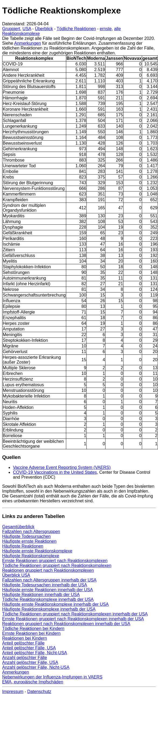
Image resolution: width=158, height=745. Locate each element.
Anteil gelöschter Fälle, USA (29, 648)
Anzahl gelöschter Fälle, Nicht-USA (35, 667)
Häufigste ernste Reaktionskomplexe (37, 551)
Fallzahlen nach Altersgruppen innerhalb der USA (49, 580)
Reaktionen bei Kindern (24, 638)
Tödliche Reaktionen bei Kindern (33, 628)
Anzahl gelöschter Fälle (24, 657)
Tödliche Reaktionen (76, 28)
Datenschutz (39, 691)
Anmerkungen (27, 43)
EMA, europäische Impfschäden (32, 682)
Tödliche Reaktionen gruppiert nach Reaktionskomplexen (56, 565)
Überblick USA (16, 575)
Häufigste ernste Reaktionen (29, 541)
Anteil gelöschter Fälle (23, 643)
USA (27, 28)
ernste (106, 28)
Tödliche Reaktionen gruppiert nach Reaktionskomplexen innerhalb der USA (75, 614)
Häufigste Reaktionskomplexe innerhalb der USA (49, 609)
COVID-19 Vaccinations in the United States (55, 472)
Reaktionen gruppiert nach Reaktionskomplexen (48, 570)
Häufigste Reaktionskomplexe (30, 555)
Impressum (12, 691)
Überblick (44, 28)
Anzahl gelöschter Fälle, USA (30, 662)
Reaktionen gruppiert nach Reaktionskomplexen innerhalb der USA (66, 623)
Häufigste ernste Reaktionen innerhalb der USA (47, 589)
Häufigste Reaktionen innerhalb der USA (41, 594)
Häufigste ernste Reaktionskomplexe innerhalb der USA (55, 604)
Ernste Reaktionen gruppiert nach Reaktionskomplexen (54, 560)
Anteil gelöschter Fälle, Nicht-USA (34, 652)
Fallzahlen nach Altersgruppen (31, 531)
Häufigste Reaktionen (22, 546)
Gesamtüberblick (18, 526)
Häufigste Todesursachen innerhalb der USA (44, 585)
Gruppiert (11, 28)
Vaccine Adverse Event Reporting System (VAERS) (62, 467)
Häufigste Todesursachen (26, 536)
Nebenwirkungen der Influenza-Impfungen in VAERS (52, 677)
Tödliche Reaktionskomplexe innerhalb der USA (48, 599)
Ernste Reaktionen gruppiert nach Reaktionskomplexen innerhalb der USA (73, 619)
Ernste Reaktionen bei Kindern (31, 633)
